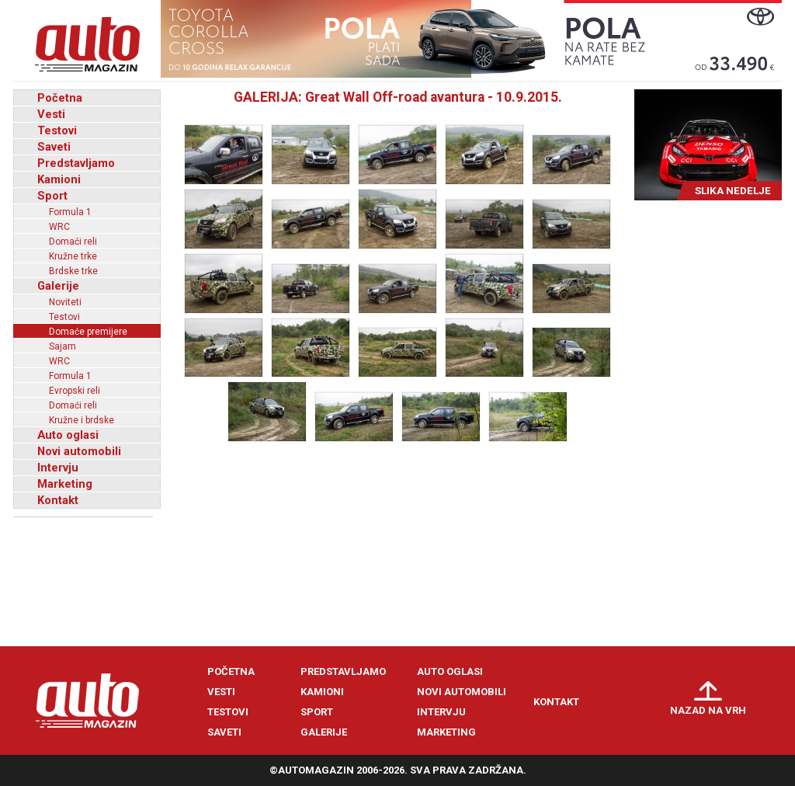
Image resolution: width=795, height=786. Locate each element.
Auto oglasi (68, 435)
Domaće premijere (88, 331)
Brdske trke (73, 271)
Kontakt (57, 500)
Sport (52, 196)
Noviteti (65, 302)
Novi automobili (79, 451)
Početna (59, 98)
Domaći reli (73, 241)
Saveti (54, 147)
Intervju (57, 468)
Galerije (58, 286)
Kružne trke (73, 256)
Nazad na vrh (708, 710)
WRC (59, 226)
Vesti (51, 114)
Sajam (62, 346)
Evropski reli (74, 390)
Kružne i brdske (81, 420)
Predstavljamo (76, 163)
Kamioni (59, 179)
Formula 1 (70, 212)
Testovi (57, 130)
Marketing (64, 484)
